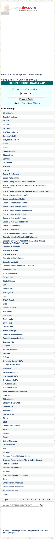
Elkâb (5, 422)
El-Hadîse (7, 369)
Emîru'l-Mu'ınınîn (10, 441)
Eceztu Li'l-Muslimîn (11, 229)
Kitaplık (12, 533)
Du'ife (5, 147)
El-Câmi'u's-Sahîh (10, 350)
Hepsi (38, 90)
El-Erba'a (6, 353)
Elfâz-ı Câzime (9, 399)
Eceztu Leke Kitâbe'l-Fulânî (14, 199)
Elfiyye (5, 418)
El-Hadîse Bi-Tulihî (10, 372)
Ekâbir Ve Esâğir (9, 331)
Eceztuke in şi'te (9, 254)
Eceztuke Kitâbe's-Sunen (13, 258)
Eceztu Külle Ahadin (11, 178)
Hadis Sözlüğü (35, 74)
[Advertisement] (27, 44)
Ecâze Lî (6, 167)
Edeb (5, 296)
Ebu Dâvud (7, 163)
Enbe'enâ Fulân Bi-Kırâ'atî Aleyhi (16, 456)
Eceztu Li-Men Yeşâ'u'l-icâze (14, 218)
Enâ (4, 449)
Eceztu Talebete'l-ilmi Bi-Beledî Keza (18, 233)
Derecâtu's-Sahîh (10, 136)
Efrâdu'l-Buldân (9, 308)
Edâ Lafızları (8, 289)
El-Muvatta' (7, 395)
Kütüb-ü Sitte (14, 74)
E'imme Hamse (9, 151)
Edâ (4, 285)
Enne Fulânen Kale (10, 490)
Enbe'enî (6, 471)
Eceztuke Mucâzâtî (10, 262)
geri (7, 500)
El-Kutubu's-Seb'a (10, 380)
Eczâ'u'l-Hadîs (8, 277)
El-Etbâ (6, 357)
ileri (48, 500)
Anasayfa (6, 530)
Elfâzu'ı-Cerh (8, 407)
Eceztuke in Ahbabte (11, 247)
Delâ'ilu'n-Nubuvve (10, 132)
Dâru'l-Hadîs (8, 113)
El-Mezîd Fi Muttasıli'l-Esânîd (15, 391)
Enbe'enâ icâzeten (10, 464)
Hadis (3, 74)
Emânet (6, 433)
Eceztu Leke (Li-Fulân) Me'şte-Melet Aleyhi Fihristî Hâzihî (26, 191)
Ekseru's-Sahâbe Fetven (13, 334)
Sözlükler (44, 530)
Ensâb (5, 494)
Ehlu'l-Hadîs (8, 319)
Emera (5, 437)
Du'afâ (5, 144)
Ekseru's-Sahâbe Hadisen (13, 338)
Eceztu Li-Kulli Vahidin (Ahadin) (16, 203)
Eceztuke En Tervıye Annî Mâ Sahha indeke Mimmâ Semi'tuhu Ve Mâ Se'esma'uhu (24, 242)
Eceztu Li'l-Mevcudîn (11, 226)
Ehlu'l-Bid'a (7, 312)
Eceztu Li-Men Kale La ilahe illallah (17, 210)
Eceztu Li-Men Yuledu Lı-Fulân (15, 222)
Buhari (24, 74)
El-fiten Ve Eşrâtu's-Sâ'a (13, 361)
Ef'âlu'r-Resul (8, 300)
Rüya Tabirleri (25, 530)
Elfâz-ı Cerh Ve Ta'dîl (11, 403)
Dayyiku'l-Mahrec (10, 117)
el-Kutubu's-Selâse (10, 384)
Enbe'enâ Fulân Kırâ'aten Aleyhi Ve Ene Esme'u (22, 460)
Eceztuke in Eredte (10, 251)
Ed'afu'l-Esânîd (9, 281)
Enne (5, 479)
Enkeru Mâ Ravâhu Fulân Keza (15, 475)
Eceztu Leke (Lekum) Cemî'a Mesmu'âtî (19, 182)
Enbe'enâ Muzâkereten (12, 468)
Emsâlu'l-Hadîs (9, 445)
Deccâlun (6, 128)
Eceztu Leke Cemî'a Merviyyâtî (15, 195)
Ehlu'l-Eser (7, 315)
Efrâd (5, 304)
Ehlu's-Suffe (8, 327)
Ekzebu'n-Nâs (8, 342)
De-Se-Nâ (6, 121)
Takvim (15, 530)
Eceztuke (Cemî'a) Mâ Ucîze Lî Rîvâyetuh (20, 237)
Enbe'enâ (6, 452)
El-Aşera (6, 346)
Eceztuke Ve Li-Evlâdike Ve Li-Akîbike (18, 266)
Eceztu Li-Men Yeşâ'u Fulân (14, 214)
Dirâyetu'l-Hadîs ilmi (11, 140)
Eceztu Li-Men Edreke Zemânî (15, 207)
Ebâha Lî (6, 159)
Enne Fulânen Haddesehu (13, 487)
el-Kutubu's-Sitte (10, 388)
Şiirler (5, 533)
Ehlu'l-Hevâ (7, 323)
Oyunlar (35, 530)
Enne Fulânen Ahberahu (13, 483)
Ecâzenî (6, 170)
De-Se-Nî (6, 125)
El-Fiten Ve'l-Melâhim (11, 365)
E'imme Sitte (8, 155)
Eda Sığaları (8, 292)
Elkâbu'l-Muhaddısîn (11, 426)
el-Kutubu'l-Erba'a (10, 376)
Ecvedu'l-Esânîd (9, 270)
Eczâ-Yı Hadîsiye (10, 273)
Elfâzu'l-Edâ (8, 411)
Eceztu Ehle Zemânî (11, 174)
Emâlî (5, 430)
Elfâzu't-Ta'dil (8, 414)
